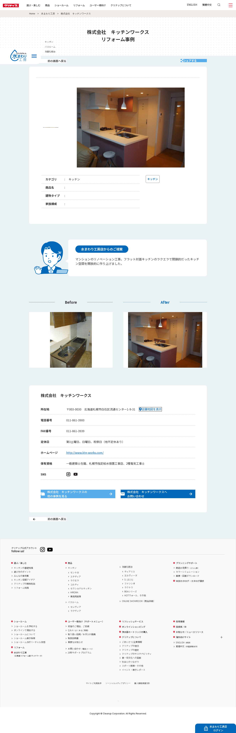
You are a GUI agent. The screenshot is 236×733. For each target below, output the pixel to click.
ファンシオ (129, 595)
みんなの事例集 (21, 588)
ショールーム (73, 5)
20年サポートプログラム (79, 665)
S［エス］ (129, 592)
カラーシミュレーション (187, 584)
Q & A (78, 642)
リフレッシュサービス (132, 633)
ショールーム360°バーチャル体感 (29, 654)
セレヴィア (75, 619)
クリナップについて (132, 5)
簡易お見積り (187, 580)
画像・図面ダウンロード (187, 588)
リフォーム (90, 5)
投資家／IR (181, 639)
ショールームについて (24, 646)
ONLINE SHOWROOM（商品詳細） (138, 613)
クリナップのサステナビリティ (137, 666)
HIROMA (74, 605)
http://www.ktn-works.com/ (85, 457)
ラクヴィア (75, 623)
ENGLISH (192, 4)
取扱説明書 (73, 650)
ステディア (75, 589)
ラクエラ (74, 592)
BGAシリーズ (130, 603)
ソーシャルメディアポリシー (118, 695)
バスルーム (73, 614)
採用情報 (180, 633)
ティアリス (129, 584)
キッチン (72, 580)
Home (32, 13)
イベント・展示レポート (133, 682)
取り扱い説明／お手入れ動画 (82, 646)
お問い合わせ (81, 661)
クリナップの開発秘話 (24, 596)
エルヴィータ (130, 587)
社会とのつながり (130, 674)
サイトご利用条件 (94, 695)
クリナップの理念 (130, 658)
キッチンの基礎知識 (23, 580)
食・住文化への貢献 (131, 670)
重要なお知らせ (75, 654)
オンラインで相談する (24, 642)
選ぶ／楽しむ (20, 575)
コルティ (74, 597)
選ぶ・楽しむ (45, 5)
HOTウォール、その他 (135, 607)
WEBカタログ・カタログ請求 (190, 593)
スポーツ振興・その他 (132, 678)
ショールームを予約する (25, 638)
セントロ (74, 585)
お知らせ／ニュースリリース (189, 644)
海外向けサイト (183, 649)
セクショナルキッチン (81, 600)
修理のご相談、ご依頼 (78, 638)
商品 (70, 575)
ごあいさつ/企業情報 (132, 654)
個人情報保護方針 (142, 695)
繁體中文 (207, 4)
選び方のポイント (22, 584)
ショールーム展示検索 (24, 650)
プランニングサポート (186, 575)
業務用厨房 (75, 608)
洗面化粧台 (127, 579)
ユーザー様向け (109, 5)
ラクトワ (128, 600)
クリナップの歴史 (130, 662)
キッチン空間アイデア (24, 592)
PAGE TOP (118, 713)
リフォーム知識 (21, 600)
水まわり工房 (48, 13)
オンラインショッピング (133, 639)
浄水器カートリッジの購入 (135, 644)
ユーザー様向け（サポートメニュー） (86, 633)
